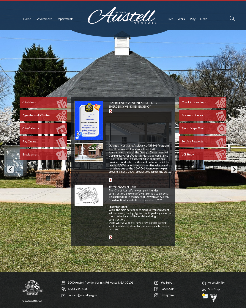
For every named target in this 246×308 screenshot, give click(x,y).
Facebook (164, 288)
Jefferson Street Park (122, 186)
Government (44, 19)
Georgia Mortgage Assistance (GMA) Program (139, 145)
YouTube (163, 282)
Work (181, 19)
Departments (64, 19)
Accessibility (213, 282)
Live (170, 19)
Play (192, 19)
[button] (10, 169)
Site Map (211, 289)
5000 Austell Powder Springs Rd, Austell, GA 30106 (100, 282)
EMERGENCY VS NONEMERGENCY (133, 103)
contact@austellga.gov (79, 295)
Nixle (203, 19)
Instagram (164, 295)
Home (27, 19)
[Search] (232, 18)
